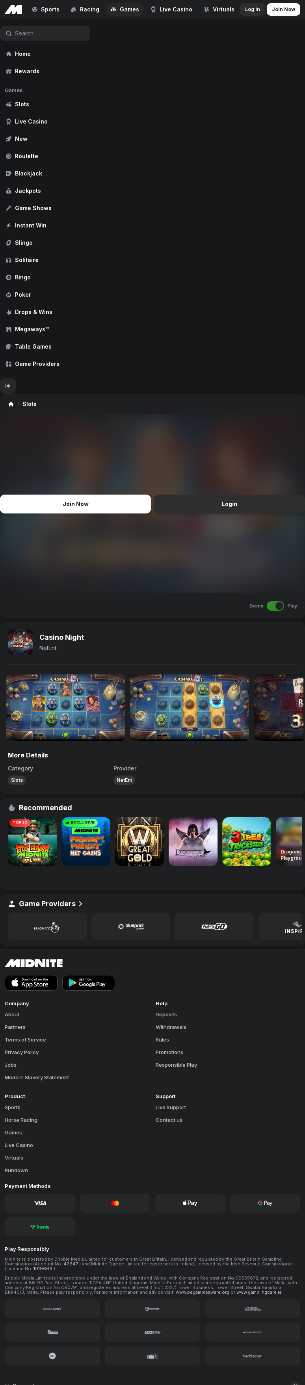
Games (13, 1132)
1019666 (43, 1268)
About (12, 1014)
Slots (17, 780)
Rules (162, 1039)
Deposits (166, 1014)
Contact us (169, 1120)
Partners (15, 1027)
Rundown (16, 1170)
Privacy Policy (22, 1052)
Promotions (169, 1052)
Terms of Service (25, 1039)
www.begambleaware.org (203, 1292)
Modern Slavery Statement (37, 1077)
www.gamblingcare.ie (259, 1292)
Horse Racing (21, 1120)
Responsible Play (176, 1065)
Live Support (171, 1107)
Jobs (11, 1065)
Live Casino (19, 1145)
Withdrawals (171, 1027)
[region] (45, 198)
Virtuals (14, 1157)
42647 (71, 1264)
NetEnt (47, 647)
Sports (12, 1107)
